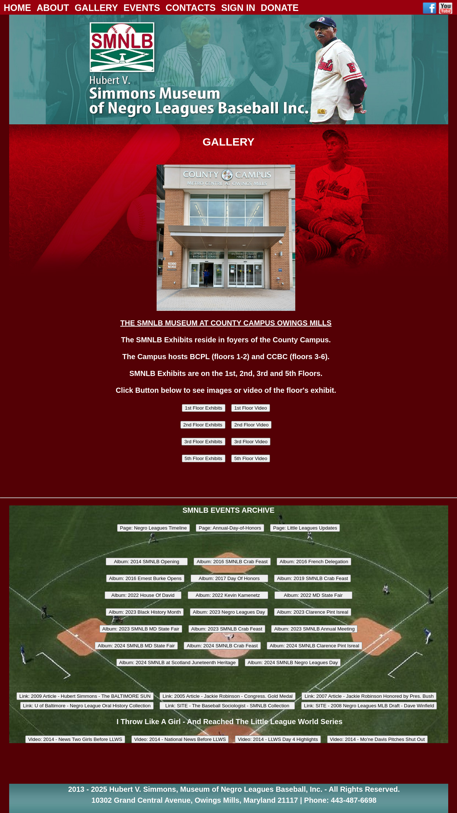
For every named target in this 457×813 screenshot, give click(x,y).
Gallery (96, 8)
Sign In (238, 8)
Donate (280, 8)
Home (17, 8)
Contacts (190, 8)
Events (141, 8)
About (53, 8)
